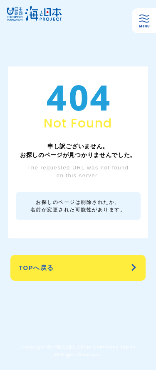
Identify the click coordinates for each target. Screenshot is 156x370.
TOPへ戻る (36, 267)
